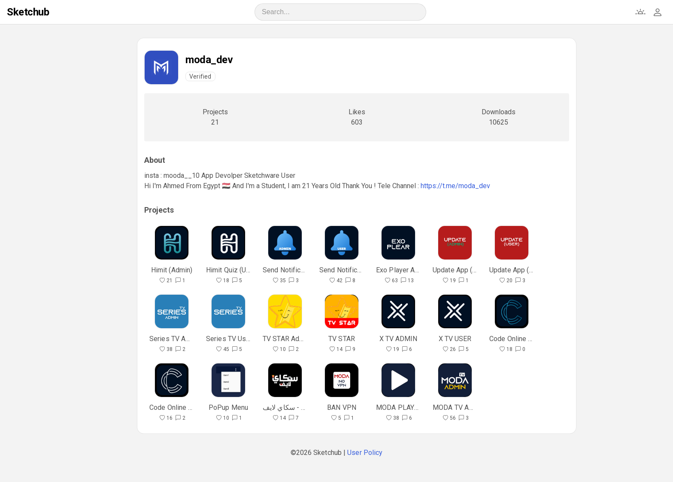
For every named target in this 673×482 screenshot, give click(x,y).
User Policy (364, 452)
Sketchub (28, 12)
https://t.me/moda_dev (455, 186)
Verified (200, 76)
